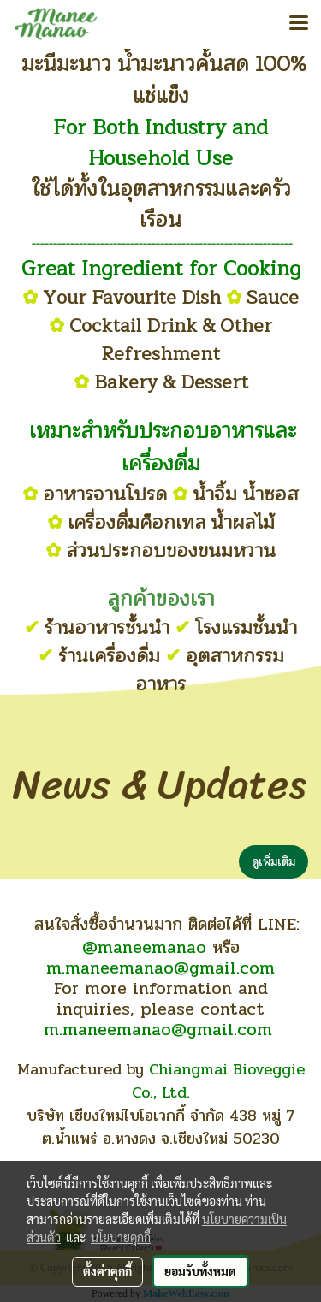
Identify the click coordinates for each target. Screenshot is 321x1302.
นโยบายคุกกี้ (121, 1237)
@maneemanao (144, 947)
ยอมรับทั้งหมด (200, 1271)
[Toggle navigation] (299, 24)
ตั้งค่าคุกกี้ (107, 1271)
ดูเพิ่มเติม (273, 862)
